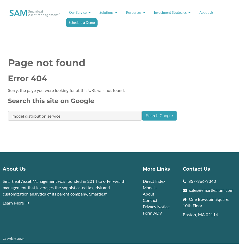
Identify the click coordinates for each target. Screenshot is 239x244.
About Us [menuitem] (206, 12)
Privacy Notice (156, 206)
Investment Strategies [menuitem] (170, 12)
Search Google (159, 115)
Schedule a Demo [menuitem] (81, 22)
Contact (150, 200)
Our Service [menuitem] (78, 12)
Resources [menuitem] (133, 12)
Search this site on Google (51, 101)
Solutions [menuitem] (106, 12)
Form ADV (152, 212)
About (149, 193)
